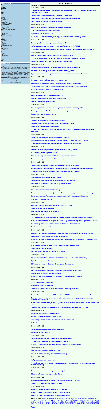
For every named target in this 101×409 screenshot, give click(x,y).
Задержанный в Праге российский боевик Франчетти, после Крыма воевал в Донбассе (62, 168)
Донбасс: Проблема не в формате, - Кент (45, 351)
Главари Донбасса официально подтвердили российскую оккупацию (56, 143)
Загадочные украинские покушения (43, 114)
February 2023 (62, 399)
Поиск (2, 54)
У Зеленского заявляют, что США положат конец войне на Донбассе (55, 165)
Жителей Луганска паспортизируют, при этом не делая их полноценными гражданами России (64, 221)
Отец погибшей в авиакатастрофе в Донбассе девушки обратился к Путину (58, 58)
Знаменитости (4, 51)
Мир (2, 13)
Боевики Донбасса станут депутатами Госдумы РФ (49, 43)
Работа (3, 18)
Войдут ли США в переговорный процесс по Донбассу (50, 395)
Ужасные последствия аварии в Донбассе (46, 317)
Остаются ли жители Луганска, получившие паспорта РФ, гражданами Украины (59, 196)
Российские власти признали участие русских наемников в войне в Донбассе (59, 37)
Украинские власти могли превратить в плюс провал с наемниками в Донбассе (59, 74)
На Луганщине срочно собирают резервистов (47, 95)
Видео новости (5, 56)
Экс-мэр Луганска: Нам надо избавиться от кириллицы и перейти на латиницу (59, 258)
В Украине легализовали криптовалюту (45, 313)
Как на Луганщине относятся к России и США (47, 89)
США (2, 12)
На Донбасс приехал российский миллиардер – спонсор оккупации (55, 289)
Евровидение (4, 19)
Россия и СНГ (5, 11)
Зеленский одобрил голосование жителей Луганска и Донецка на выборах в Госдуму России (64, 239)
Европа (3, 9)
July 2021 (96, 402)
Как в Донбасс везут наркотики (42, 282)
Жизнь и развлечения (6, 30)
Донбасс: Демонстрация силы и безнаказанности (48, 98)
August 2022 (55, 400)
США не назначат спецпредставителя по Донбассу (49, 354)
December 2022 (82, 399)
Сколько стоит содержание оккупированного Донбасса (50, 341)
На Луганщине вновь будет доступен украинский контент (51, 338)
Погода (3, 34)
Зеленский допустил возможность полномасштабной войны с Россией (56, 276)
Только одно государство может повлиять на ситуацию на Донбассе (55, 171)
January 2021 (73, 403)
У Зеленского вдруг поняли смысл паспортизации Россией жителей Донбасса (59, 86)
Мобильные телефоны (7, 35)
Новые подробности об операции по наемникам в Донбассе (52, 320)
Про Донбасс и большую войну (42, 248)
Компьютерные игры (6, 45)
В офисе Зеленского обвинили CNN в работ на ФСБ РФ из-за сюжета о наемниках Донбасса (64, 295)
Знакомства (4, 46)
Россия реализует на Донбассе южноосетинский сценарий (52, 111)
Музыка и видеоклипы (7, 25)
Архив (2, 59)
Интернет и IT (4, 22)
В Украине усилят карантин (40, 332)
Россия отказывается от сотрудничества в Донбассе (49, 371)
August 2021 (89, 402)
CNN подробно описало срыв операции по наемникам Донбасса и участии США (59, 307)
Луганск (3, 7)
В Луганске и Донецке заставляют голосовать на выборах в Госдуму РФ (57, 270)
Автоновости (4, 16)
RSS (2, 60)
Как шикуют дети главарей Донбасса (44, 153)
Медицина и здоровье (6, 23)
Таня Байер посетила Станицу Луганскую (45, 30)
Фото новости (4, 55)
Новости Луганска (6, 3)
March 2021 (55, 403)
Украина (3, 8)
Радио (2, 38)
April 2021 (48, 403)
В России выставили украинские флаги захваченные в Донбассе (54, 149)
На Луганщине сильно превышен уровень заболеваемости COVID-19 (55, 46)
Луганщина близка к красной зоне (43, 101)
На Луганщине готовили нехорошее (43, 360)
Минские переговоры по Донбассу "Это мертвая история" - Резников (55, 380)
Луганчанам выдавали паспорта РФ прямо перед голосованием (54, 156)
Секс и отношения (5, 32)
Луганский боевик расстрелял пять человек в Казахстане (51, 61)
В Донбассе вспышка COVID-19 (42, 34)
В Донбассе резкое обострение (42, 285)
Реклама (3, 37)
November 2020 (94, 403)
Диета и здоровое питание (8, 29)
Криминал (3, 43)
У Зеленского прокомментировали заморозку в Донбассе (51, 15)
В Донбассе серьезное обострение (43, 261)
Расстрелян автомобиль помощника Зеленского (48, 120)
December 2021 (49, 402)
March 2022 (90, 400)
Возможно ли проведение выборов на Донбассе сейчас (51, 183)
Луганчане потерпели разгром (41, 199)
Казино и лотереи (5, 24)
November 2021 (59, 402)
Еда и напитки (4, 48)
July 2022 (62, 400)
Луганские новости (6, 63)
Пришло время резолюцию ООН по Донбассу (47, 177)
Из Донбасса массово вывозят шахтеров (45, 323)
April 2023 (46, 399)
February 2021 (64, 403)
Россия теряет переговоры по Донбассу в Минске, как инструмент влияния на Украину (62, 193)
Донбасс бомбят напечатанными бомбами (46, 273)
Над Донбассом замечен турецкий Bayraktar (46, 21)
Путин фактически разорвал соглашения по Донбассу (50, 137)
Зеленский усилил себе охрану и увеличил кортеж (49, 80)
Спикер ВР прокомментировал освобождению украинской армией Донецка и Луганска (62, 233)
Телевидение (4, 21)
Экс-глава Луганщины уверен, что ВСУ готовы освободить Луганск (55, 245)
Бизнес (3, 17)
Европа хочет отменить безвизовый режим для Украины (51, 27)
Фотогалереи (4, 58)
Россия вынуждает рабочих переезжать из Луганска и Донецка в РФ (55, 224)
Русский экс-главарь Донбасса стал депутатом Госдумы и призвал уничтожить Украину (62, 49)
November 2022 (93, 399)
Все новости (4, 4)
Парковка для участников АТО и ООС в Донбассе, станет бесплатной (55, 67)
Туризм (3, 42)
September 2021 (79, 402)
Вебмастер (4, 49)
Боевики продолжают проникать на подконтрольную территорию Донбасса (58, 108)
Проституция (4, 33)
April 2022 (83, 400)
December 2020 (83, 403)
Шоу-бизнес (4, 28)
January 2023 (72, 399)
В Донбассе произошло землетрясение (45, 126)
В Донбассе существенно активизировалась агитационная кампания (55, 18)
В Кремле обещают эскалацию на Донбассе (46, 374)
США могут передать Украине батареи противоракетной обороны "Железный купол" (61, 217)
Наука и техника (5, 27)
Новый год (3, 39)
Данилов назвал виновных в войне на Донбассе (48, 251)
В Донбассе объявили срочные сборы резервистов (49, 236)
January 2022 (38, 402)
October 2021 (69, 402)
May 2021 (41, 403)
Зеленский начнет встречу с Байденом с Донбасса (49, 389)
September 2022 (45, 400)
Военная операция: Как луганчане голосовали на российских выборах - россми (59, 140)
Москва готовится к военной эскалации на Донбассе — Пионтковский (56, 344)
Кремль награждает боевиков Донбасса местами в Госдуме (52, 55)
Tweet (33, 407)
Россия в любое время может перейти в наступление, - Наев (52, 123)
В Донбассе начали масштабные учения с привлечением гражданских (56, 83)
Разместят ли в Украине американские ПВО (46, 383)
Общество (3, 53)
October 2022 (35, 400)
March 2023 (54, 399)
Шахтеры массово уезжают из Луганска (45, 211)
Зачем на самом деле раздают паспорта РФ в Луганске (50, 392)
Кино (2, 44)
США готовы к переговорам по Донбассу (45, 190)
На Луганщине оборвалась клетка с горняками (47, 329)
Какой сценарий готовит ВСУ (41, 227)
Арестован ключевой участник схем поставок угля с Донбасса (53, 71)
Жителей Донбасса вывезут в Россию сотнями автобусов (51, 205)
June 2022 (69, 400)
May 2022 (76, 400)
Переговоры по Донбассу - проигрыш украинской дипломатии (53, 180)
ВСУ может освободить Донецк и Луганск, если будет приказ (52, 264)
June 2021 (34, 403)
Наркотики (3, 40)
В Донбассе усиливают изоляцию (43, 208)
